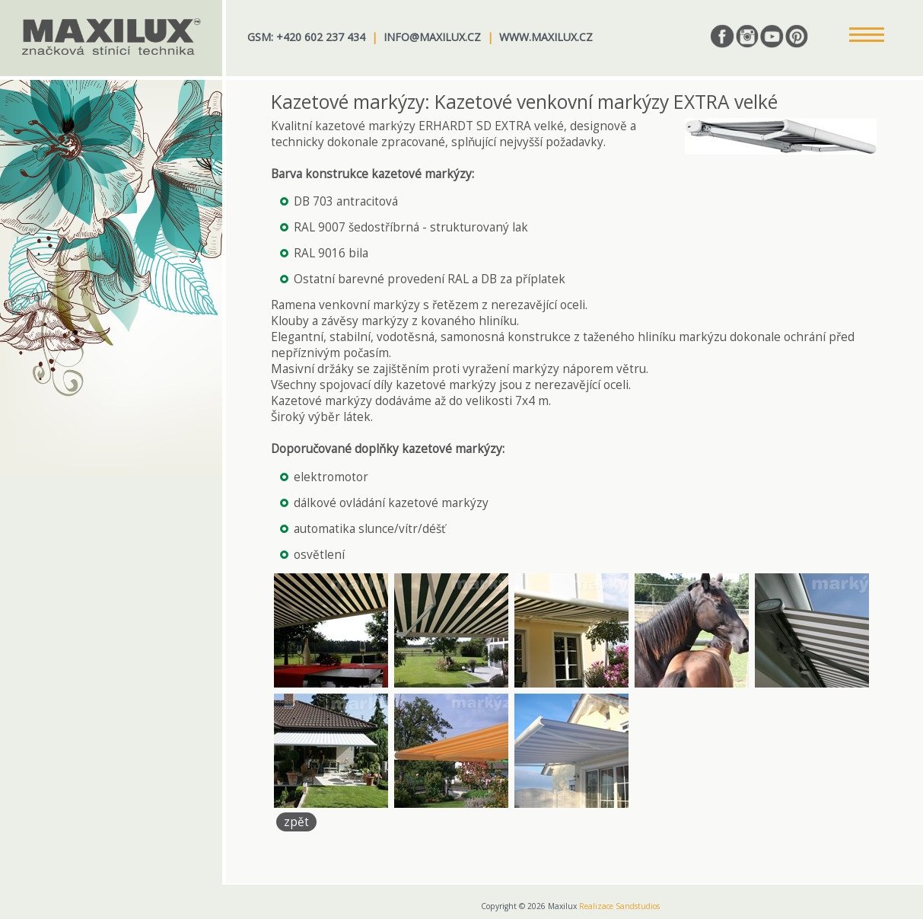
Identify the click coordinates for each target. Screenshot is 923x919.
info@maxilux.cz (432, 37)
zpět (296, 822)
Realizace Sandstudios (619, 906)
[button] (867, 35)
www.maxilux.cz (546, 37)
